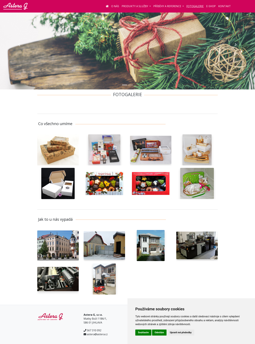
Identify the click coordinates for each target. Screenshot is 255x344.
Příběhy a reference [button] (167, 6)
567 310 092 (94, 330)
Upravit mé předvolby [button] (180, 332)
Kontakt (224, 6)
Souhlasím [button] (143, 332)
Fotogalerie (195, 6)
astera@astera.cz (97, 334)
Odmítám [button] (159, 332)
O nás (115, 6)
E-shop (211, 6)
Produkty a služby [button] (135, 6)
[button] (19, 44)
